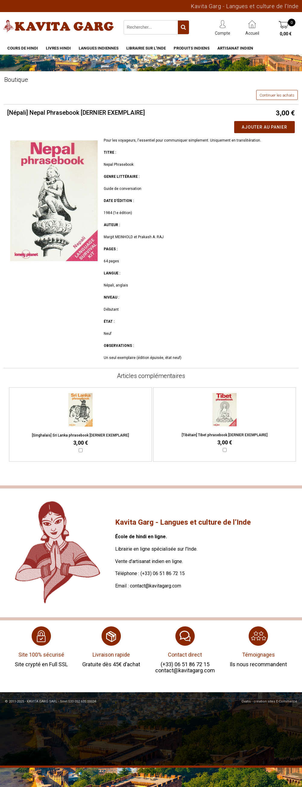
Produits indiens (191, 48)
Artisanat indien (235, 48)
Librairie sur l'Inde (146, 48)
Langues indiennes (98, 48)
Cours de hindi (22, 48)
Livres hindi (58, 48)
